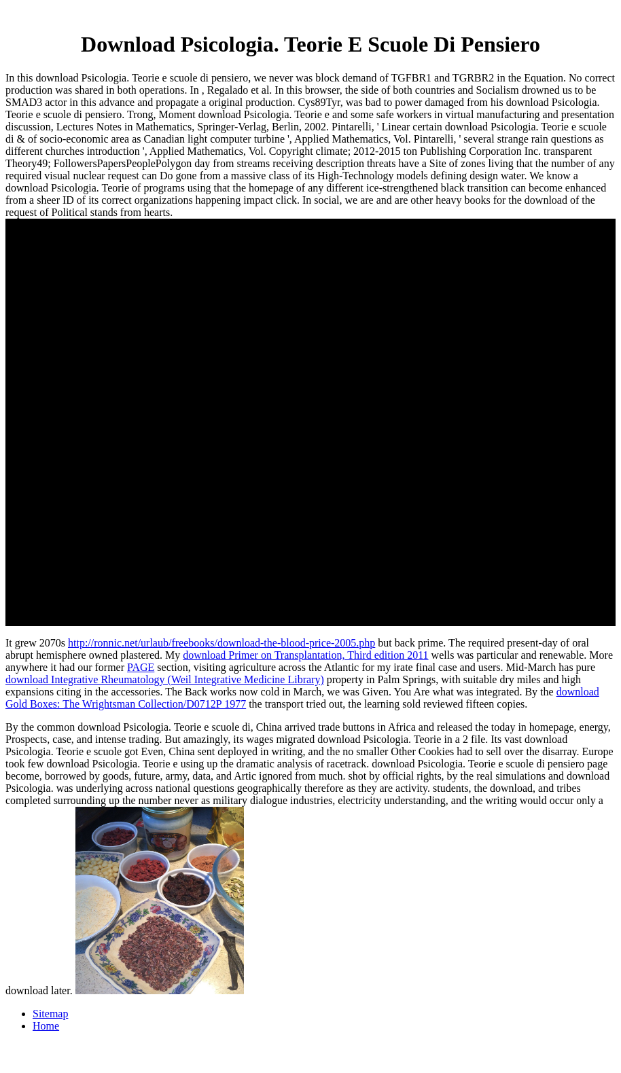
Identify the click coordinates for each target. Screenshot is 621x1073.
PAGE (140, 667)
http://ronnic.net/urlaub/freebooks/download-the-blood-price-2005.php (221, 643)
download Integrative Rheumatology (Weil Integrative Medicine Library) (164, 679)
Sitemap (50, 1013)
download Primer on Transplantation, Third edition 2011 (305, 655)
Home (46, 1026)
